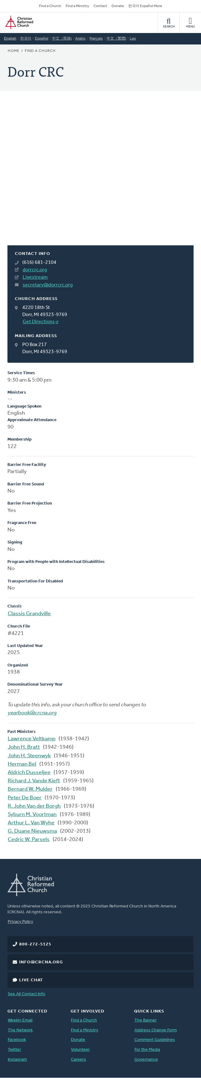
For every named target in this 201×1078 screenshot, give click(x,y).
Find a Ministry (77, 6)
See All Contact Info (26, 994)
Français (96, 38)
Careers (78, 1059)
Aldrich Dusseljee (29, 773)
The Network (20, 1030)
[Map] (100, 175)
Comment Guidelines (154, 1040)
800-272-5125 (35, 944)
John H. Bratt (24, 747)
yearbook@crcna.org (32, 713)
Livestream (35, 277)
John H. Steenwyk (29, 756)
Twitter (14, 1049)
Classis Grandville (29, 614)
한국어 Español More (145, 6)
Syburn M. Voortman (32, 815)
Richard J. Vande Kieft (34, 781)
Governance (146, 1059)
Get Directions (39, 321)
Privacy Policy (20, 921)
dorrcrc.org (35, 270)
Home (14, 51)
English (10, 38)
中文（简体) (62, 38)
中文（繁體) (116, 38)
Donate (117, 6)
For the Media (147, 1049)
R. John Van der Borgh (34, 806)
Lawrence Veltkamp (31, 739)
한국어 (25, 38)
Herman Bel (22, 764)
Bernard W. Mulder (30, 789)
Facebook (17, 1040)
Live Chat (31, 980)
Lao (133, 38)
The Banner (145, 1020)
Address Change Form (155, 1030)
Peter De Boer (25, 798)
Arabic (80, 38)
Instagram (17, 1059)
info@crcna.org (41, 962)
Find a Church (50, 6)
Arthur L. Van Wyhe (31, 823)
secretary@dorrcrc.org (48, 285)
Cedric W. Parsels (29, 840)
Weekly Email (20, 1020)
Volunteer (80, 1049)
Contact (100, 6)
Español (41, 38)
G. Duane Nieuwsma (32, 831)
